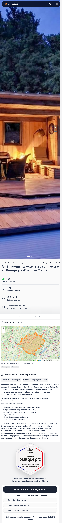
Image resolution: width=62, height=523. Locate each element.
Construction (12, 263)
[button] (3, 328)
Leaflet (39, 360)
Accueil (4, 263)
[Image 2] (31, 256)
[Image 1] (28, 256)
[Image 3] (33, 256)
